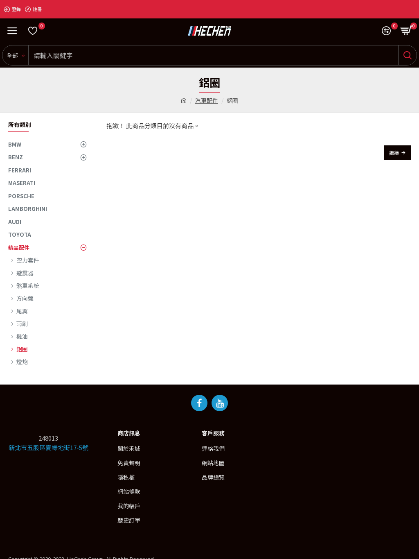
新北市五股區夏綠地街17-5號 (48, 447)
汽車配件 (206, 100)
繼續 (394, 152)
